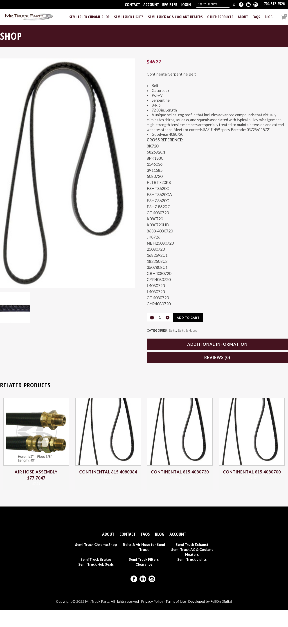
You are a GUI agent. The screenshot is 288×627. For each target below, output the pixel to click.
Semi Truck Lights (192, 576)
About (108, 551)
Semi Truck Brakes (96, 576)
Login (186, 4)
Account (151, 4)
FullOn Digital (221, 619)
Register (169, 4)
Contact (132, 4)
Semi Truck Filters (144, 576)
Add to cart (189, 334)
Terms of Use (175, 619)
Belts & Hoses (187, 347)
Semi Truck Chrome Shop (96, 562)
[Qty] (160, 333)
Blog (159, 551)
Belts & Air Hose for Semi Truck (144, 564)
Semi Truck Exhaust (192, 562)
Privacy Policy (152, 619)
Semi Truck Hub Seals (96, 581)
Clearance (143, 581)
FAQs (145, 551)
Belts (172, 347)
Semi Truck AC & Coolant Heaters (192, 569)
